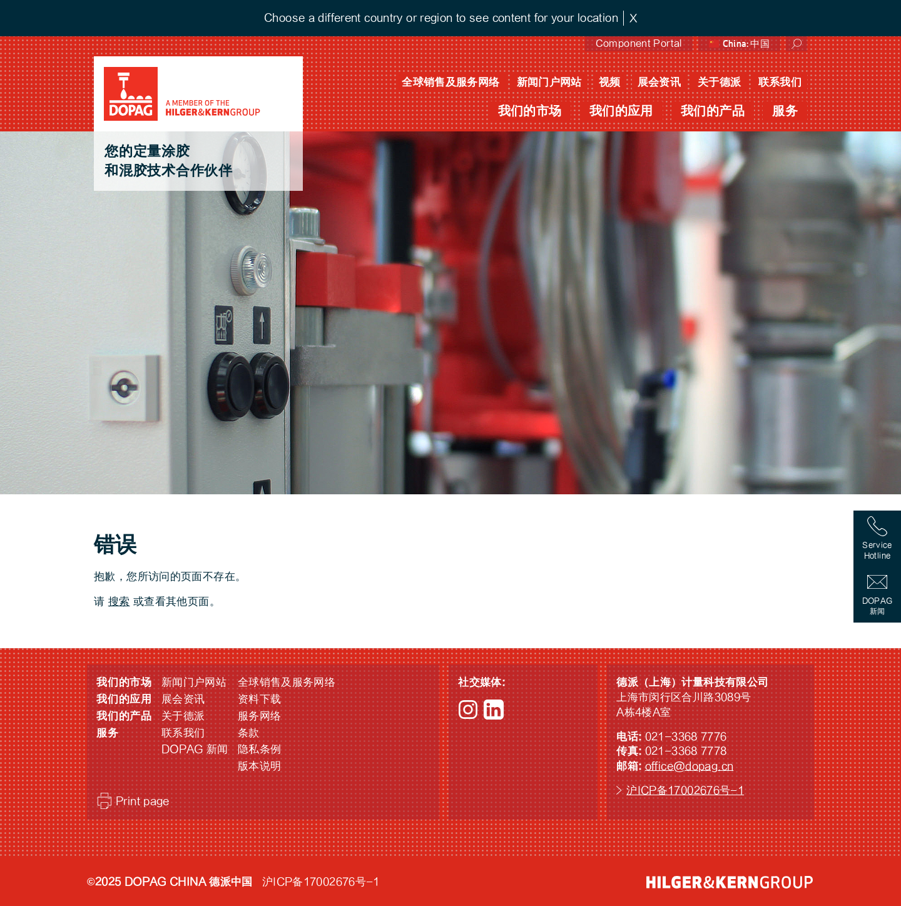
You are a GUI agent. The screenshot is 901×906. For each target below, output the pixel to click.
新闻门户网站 (549, 82)
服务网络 (260, 716)
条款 (249, 733)
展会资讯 (659, 82)
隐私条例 (260, 749)
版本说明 (260, 766)
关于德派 (719, 82)
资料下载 (260, 699)
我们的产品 (713, 111)
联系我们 (780, 82)
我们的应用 (621, 111)
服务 (785, 111)
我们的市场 (530, 111)
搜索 (119, 602)
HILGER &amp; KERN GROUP (729, 882)
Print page (143, 801)
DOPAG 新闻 (194, 749)
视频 (610, 82)
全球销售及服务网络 (450, 82)
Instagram (468, 710)
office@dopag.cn (689, 766)
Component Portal (639, 43)
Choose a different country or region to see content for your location (441, 18)
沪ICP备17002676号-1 (685, 791)
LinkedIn (494, 710)
